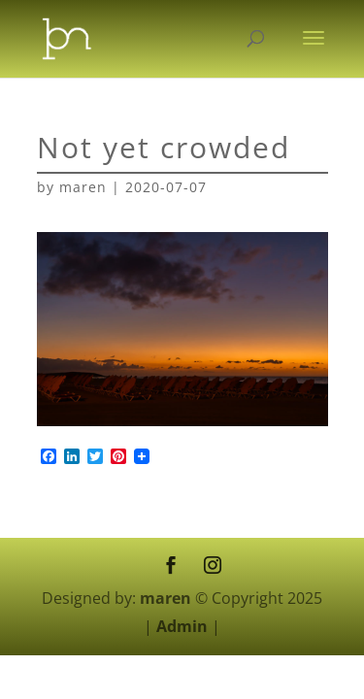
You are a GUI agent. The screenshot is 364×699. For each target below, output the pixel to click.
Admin (182, 626)
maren (83, 187)
